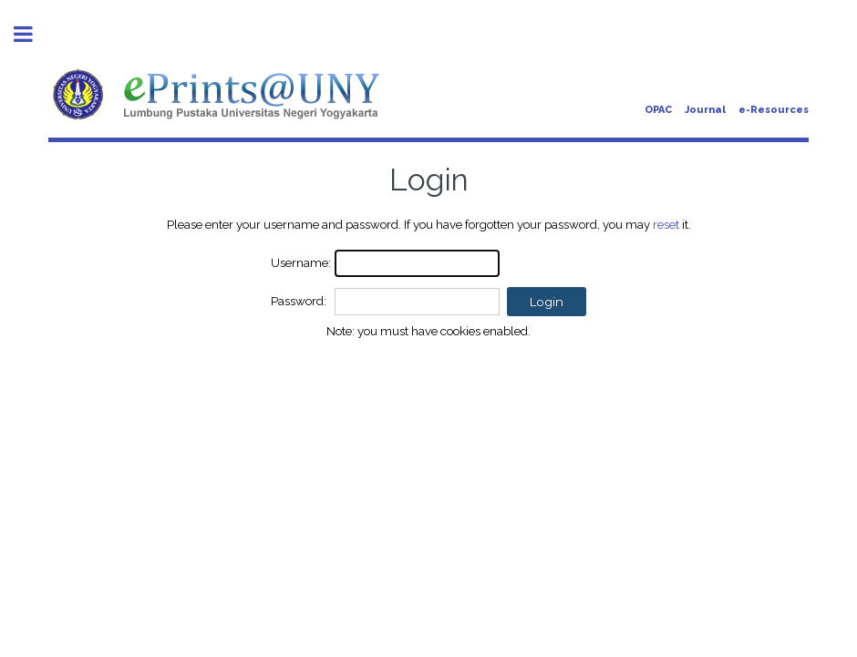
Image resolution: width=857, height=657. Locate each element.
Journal (705, 110)
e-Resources (773, 110)
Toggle (33, 34)
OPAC (658, 110)
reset (666, 224)
